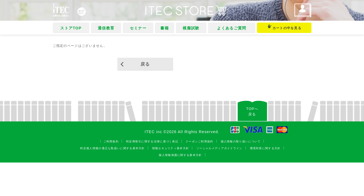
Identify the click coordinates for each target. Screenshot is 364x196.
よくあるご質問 (228, 28)
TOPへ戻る (252, 111)
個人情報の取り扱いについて (241, 141)
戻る (145, 64)
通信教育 (105, 28)
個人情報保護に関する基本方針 (180, 155)
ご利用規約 (111, 141)
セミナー (137, 28)
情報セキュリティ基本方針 (170, 148)
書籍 (162, 28)
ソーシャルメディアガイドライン (219, 148)
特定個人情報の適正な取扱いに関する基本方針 (112, 148)
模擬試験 (189, 28)
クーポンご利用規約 (199, 141)
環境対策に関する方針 (265, 148)
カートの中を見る (282, 27)
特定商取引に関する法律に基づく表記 (152, 141)
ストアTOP (70, 28)
